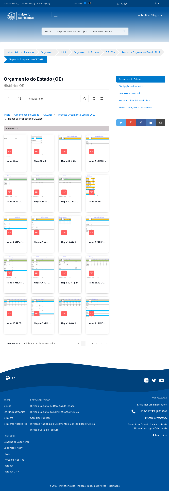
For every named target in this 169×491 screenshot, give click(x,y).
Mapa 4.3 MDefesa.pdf (18, 242)
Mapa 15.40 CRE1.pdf (71, 323)
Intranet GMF (11, 471)
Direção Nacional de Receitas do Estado (52, 405)
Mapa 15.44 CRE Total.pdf (74, 242)
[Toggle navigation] (39, 15)
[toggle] (15, 99)
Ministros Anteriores (15, 423)
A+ (125, 3)
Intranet (8, 465)
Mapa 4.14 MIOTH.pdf (100, 323)
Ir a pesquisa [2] (28, 3)
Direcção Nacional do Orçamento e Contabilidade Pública (62, 423)
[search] (85, 98)
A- (118, 3)
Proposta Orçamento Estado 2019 (76, 114)
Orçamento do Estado (26, 114)
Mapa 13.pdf (40, 160)
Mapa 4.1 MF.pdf (69, 282)
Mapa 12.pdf (13, 160)
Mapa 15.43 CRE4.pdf (17, 201)
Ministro (8, 417)
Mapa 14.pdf (95, 201)
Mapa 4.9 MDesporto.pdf (19, 282)
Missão (7, 405)
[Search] (53, 98)
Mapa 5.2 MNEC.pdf (98, 242)
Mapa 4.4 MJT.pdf (43, 282)
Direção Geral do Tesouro (44, 429)
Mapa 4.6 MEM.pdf (43, 323)
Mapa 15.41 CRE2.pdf (17, 323)
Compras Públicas (40, 417)
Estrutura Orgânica (14, 411)
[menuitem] (140, 79)
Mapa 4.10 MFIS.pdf (44, 201)
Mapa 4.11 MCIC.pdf (71, 201)
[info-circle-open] (94, 98)
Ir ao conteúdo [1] (11, 3)
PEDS (7, 453)
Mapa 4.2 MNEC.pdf (71, 160)
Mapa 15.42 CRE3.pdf (99, 282)
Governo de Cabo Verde (16, 441)
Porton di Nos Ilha (14, 459)
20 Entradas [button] (13, 343)
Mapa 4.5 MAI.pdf (42, 242)
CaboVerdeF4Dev (13, 447)
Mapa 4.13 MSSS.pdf (99, 160)
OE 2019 (47, 114)
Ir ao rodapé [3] (43, 3)
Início (7, 114)
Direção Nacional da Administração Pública (54, 411)
